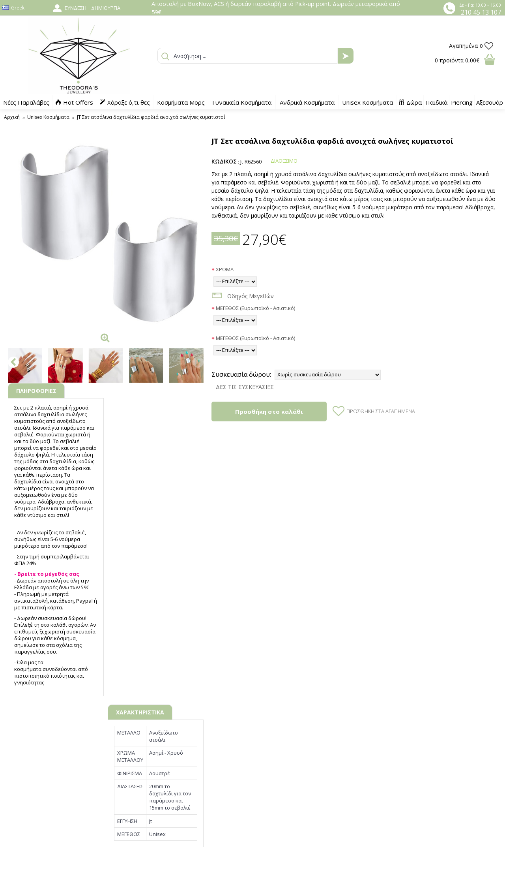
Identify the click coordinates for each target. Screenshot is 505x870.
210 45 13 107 (481, 12)
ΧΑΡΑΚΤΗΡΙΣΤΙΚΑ (140, 712)
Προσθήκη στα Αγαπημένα (380, 411)
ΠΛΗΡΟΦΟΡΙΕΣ (36, 391)
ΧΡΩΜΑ (225, 269)
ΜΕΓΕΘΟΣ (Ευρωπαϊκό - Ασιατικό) (255, 308)
